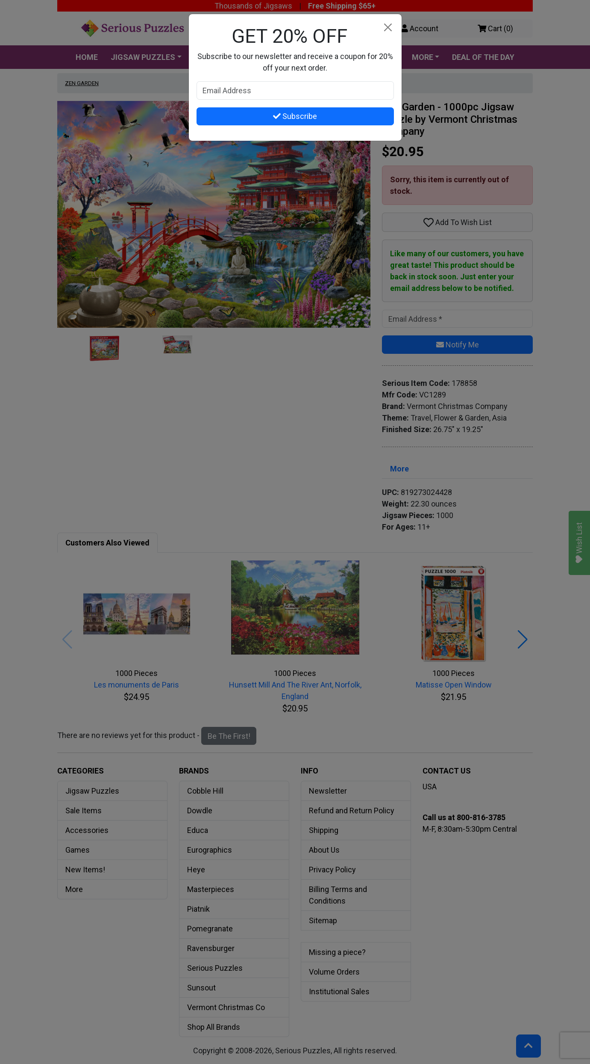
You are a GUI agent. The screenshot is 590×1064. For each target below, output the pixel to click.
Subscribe (295, 116)
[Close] (388, 27)
